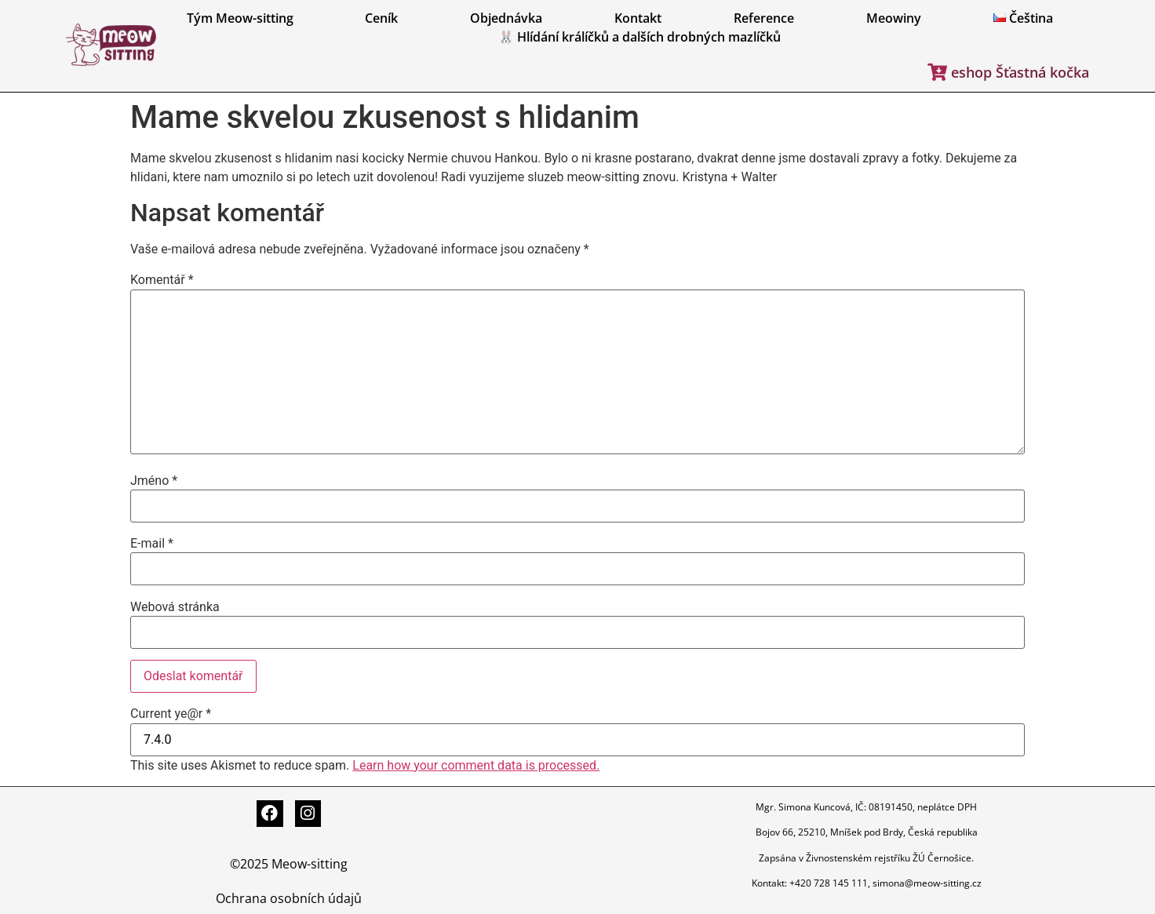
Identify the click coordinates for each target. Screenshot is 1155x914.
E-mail (151, 543)
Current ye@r (170, 714)
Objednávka (506, 18)
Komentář (162, 280)
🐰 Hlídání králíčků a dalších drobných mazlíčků (639, 37)
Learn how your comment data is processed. (475, 765)
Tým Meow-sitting (240, 18)
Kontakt (637, 18)
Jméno (153, 481)
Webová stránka (175, 607)
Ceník (381, 18)
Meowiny (893, 18)
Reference (764, 18)
